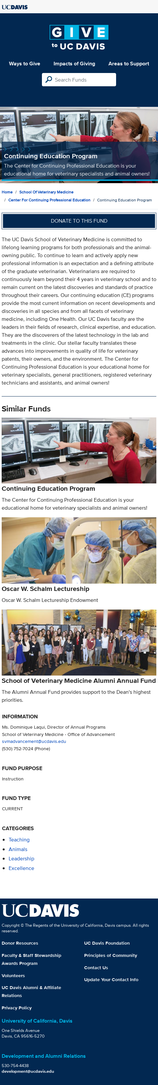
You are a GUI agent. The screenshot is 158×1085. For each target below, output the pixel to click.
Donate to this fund (79, 221)
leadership (21, 858)
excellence (21, 868)
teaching (19, 839)
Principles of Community (110, 955)
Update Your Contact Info (111, 979)
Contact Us (96, 967)
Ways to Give (24, 63)
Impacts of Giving (74, 63)
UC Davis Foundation (107, 943)
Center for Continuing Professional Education (49, 200)
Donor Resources (20, 943)
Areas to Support (128, 63)
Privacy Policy (17, 1007)
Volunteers (13, 975)
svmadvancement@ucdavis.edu (34, 741)
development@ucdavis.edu (28, 1071)
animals (18, 849)
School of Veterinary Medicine (46, 192)
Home (7, 192)
